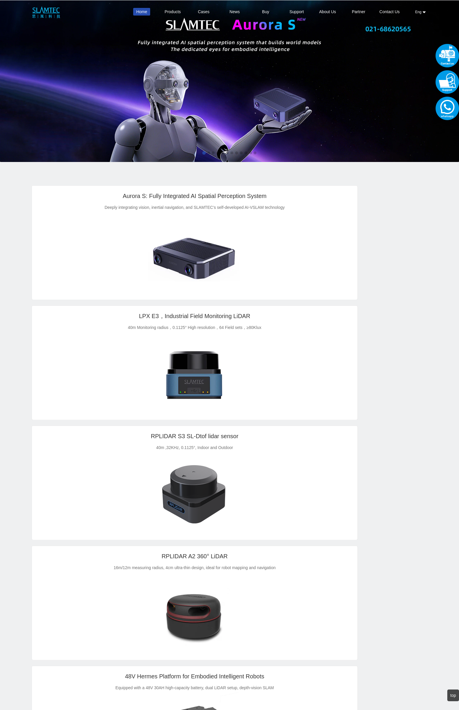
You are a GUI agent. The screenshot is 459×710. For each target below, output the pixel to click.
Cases (204, 11)
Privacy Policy (101, 629)
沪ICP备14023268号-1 (274, 692)
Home (141, 11)
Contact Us (389, 11)
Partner (358, 11)
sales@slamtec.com (141, 622)
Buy (265, 11)
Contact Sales (66, 615)
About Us (327, 11)
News (235, 11)
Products (173, 11)
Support (297, 11)
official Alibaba (67, 608)
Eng (420, 12)
